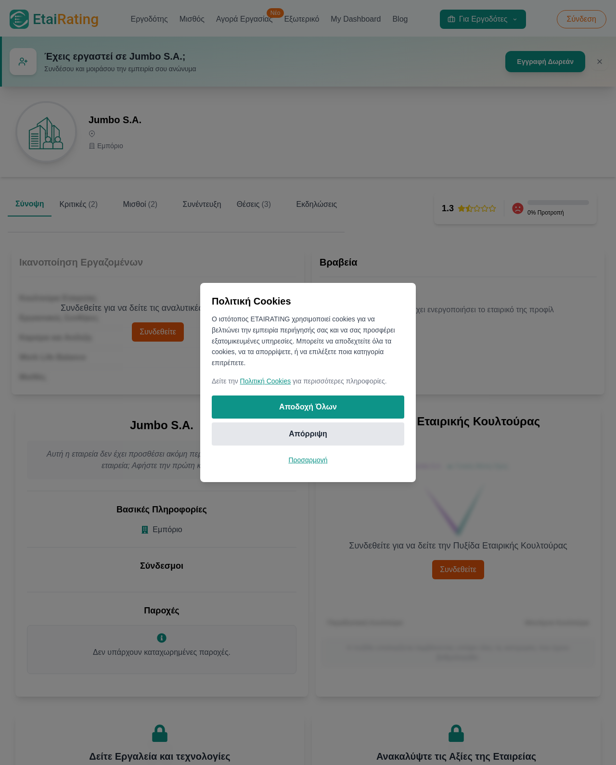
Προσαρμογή (307, 460)
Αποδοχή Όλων (308, 407)
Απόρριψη (308, 434)
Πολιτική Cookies (265, 381)
